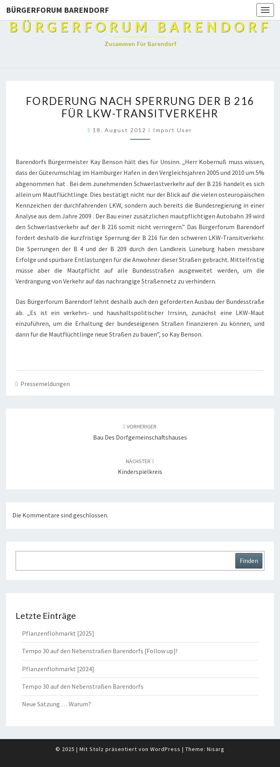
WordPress (165, 749)
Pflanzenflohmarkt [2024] (58, 669)
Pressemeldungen (45, 384)
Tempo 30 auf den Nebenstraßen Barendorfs (82, 686)
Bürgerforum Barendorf (57, 10)
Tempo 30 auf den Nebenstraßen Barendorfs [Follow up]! (99, 651)
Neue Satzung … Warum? (56, 704)
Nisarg (215, 749)
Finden (249, 561)
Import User (172, 130)
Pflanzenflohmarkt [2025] (58, 633)
